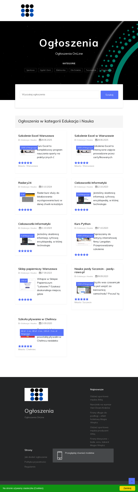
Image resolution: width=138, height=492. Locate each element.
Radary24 (25, 183)
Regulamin (30, 466)
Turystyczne (91, 70)
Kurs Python (82, 224)
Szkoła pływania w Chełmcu (37, 319)
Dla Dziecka (76, 70)
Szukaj (109, 94)
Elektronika (60, 70)
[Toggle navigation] (118, 10)
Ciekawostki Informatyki (91, 183)
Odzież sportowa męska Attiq (99, 398)
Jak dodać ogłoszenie (36, 457)
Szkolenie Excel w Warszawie (94, 135)
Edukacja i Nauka (27, 140)
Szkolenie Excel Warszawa (36, 135)
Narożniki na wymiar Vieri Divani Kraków (100, 406)
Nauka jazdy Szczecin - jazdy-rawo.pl (95, 270)
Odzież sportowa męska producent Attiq (99, 430)
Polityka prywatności (35, 461)
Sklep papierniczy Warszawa (37, 269)
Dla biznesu (106, 70)
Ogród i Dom (45, 70)
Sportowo (30, 70)
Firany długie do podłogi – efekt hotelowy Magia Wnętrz (98, 417)
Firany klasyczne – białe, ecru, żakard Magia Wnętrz (99, 442)
